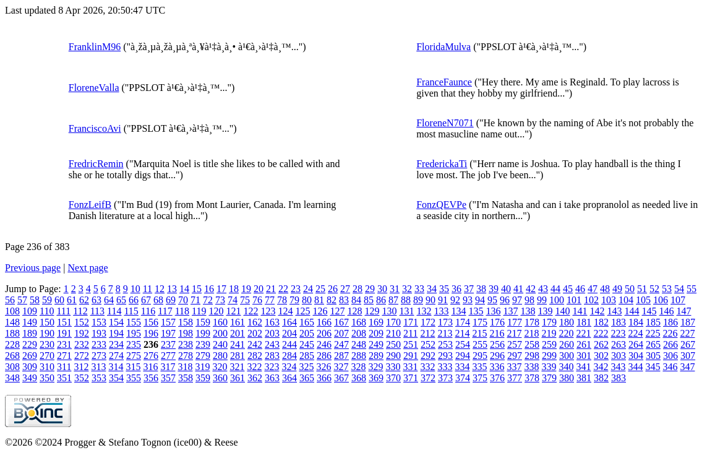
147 (683, 311)
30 (382, 288)
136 (493, 311)
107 (678, 300)
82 (331, 300)
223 (618, 333)
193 (99, 333)
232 (81, 344)
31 (395, 288)
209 (376, 333)
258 (532, 344)
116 (148, 311)
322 (254, 366)
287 (341, 355)
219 (548, 333)
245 (306, 344)
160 (220, 322)
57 (22, 300)
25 (320, 288)
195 (133, 333)
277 (168, 355)
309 (29, 366)
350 (47, 378)
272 (81, 355)
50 (630, 288)
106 (660, 300)
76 (257, 300)
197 (168, 333)
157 (168, 322)
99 (542, 300)
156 (151, 322)
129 (371, 311)
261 (583, 344)
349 (29, 378)
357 (168, 378)
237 (168, 344)
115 (131, 311)
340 (566, 366)
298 (532, 355)
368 (358, 378)
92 (455, 300)
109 (29, 311)
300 (566, 355)
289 (376, 355)
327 (340, 366)
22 (283, 288)
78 (282, 300)
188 (12, 333)
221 (583, 333)
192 (81, 333)
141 (579, 311)
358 (185, 378)
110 (47, 311)
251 (410, 344)
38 (481, 288)
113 (97, 311)
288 (358, 355)
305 (653, 355)
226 (669, 333)
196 (151, 333)
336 (496, 366)
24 (308, 288)
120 (215, 311)
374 (462, 378)
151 (64, 322)
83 (344, 300)
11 (147, 288)
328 (358, 366)
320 (219, 366)
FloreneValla (94, 87)
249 (376, 344)
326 (323, 366)
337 (514, 366)
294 (462, 355)
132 (423, 311)
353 (99, 378)
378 (532, 378)
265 (653, 344)
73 (220, 300)
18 (234, 288)
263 (618, 344)
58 (35, 300)
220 (566, 333)
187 (687, 322)
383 (618, 378)
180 (566, 322)
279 (202, 355)
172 (428, 322)
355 (133, 378)
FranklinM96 (95, 46)
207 (341, 333)
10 (135, 288)
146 (666, 311)
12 (160, 288)
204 (289, 333)
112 (80, 311)
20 (259, 288)
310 (47, 366)
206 (324, 333)
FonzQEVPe (441, 204)
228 (12, 344)
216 (496, 333)
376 (497, 378)
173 (445, 322)
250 (393, 344)
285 (306, 355)
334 (462, 366)
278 (185, 355)
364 (289, 378)
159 (202, 322)
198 (185, 333)
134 (458, 311)
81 (319, 300)
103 (608, 300)
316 (150, 366)
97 (517, 300)
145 (648, 311)
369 (376, 378)
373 (445, 378)
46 (580, 288)
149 (29, 322)
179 (549, 322)
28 (357, 288)
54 (679, 288)
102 (591, 300)
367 (341, 378)
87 (393, 300)
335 (479, 366)
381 (583, 378)
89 (418, 300)
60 (59, 300)
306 (670, 355)
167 (341, 322)
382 (601, 378)
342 (600, 366)
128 (354, 311)
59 (47, 300)
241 (237, 344)
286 (324, 355)
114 (114, 311)
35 (444, 288)
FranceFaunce (444, 82)
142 (596, 311)
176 (497, 322)
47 (593, 288)
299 (549, 355)
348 (12, 378)
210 (393, 333)
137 (510, 311)
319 (202, 366)
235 (133, 344)
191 (64, 333)
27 (345, 288)
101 (574, 300)
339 (548, 366)
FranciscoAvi (95, 128)
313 (98, 366)
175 (480, 322)
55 (691, 288)
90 (430, 300)
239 (202, 344)
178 (532, 322)
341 (583, 366)
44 (555, 288)
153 (99, 322)
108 (12, 311)
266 (670, 344)
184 (635, 322)
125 (302, 311)
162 (254, 322)
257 (514, 344)
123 (267, 311)
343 (618, 366)
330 (392, 366)
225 (652, 333)
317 (167, 366)
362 (254, 378)
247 (341, 344)
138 (527, 311)
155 (133, 322)
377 (514, 378)
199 (202, 333)
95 (492, 300)
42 (531, 288)
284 (289, 355)
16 (209, 288)
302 (601, 355)
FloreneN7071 (444, 123)
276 (151, 355)
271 (64, 355)
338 (531, 366)
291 (410, 355)
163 (272, 322)
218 (531, 333)
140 (562, 311)
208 (358, 333)
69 (171, 300)
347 (687, 366)
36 (456, 288)
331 (410, 366)
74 (233, 300)
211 (410, 333)
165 (306, 322)
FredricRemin (96, 163)
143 (614, 311)
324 (288, 366)
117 (165, 311)
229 (29, 344)
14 (184, 288)
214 (462, 333)
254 (462, 344)
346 (669, 366)
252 (428, 344)
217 (514, 333)
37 (469, 288)
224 (635, 333)
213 (444, 333)
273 (99, 355)
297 (514, 355)
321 (236, 366)
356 (151, 378)
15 (197, 288)
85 (369, 300)
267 (687, 344)
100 (556, 300)
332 (427, 366)
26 (333, 288)
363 (272, 378)
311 (64, 366)
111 (63, 311)
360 (220, 378)
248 (358, 344)
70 (183, 300)
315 (133, 366)
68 (158, 300)
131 (406, 311)
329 (375, 366)
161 (237, 322)
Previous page (33, 267)
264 (635, 344)
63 (96, 300)
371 (410, 378)
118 (182, 311)
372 (428, 378)
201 (237, 333)
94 (480, 300)
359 (202, 378)
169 (376, 322)
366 (324, 378)
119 (199, 311)
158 (185, 322)
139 (545, 311)
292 (428, 355)
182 (601, 322)
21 (271, 288)
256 (497, 344)
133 (441, 311)
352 (81, 378)
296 (497, 355)
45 (568, 288)
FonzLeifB (90, 204)
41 (518, 288)
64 (109, 300)
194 (116, 333)
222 (600, 333)
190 (47, 333)
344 (635, 366)
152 (81, 322)
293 (445, 355)
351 (64, 378)
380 (566, 378)
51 (642, 288)
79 (294, 300)
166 (324, 322)
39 (494, 288)
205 (306, 333)
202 (254, 333)
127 (337, 311)
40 (506, 288)
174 (462, 322)
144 (631, 311)
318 (185, 366)
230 (47, 344)
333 (444, 366)
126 (319, 311)
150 (47, 322)
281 (237, 355)
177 (514, 322)
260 (566, 344)
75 (245, 300)
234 (116, 344)
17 (221, 288)
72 (208, 300)
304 (635, 355)
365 (306, 378)
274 (116, 355)
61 (72, 300)
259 (549, 344)
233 (99, 344)
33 (419, 288)
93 (468, 300)
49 (617, 288)
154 (116, 322)
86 (381, 300)
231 (64, 344)
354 (116, 378)
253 (445, 344)
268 (12, 355)
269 (29, 355)
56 (10, 300)
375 (480, 378)
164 (289, 322)
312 (81, 366)
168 (358, 322)
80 (307, 300)
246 (324, 344)
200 (220, 333)
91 (443, 300)
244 (289, 344)
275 (133, 355)
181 (583, 322)
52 (654, 288)
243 (272, 344)
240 (220, 344)
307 (687, 355)
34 (432, 288)
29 (370, 288)
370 (393, 378)
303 (618, 355)
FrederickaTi (441, 163)
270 (47, 355)
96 (505, 300)
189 (29, 333)
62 (84, 300)
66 (134, 300)
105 (643, 300)
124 (285, 311)
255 (480, 344)
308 (12, 366)
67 (146, 300)
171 (410, 322)
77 (270, 300)
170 (393, 322)
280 (220, 355)
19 (246, 288)
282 (254, 355)
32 (407, 288)
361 (237, 378)
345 (652, 366)
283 (272, 355)
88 (406, 300)
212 (427, 333)
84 (356, 300)
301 (583, 355)
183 (618, 322)
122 (250, 311)
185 (653, 322)
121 (233, 311)
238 (185, 344)
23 (296, 288)
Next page (87, 267)
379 (549, 378)
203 (272, 333)
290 (393, 355)
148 (12, 322)
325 (306, 366)
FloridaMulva (443, 46)
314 (115, 366)
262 (601, 344)
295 (480, 355)
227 (687, 333)
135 (475, 311)
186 (670, 322)
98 (529, 300)
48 (605, 288)
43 (543, 288)
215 (479, 333)
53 (667, 288)
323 (271, 366)
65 (121, 300)
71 (195, 300)
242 (254, 344)
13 (172, 288)
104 (626, 300)
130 (389, 311)
